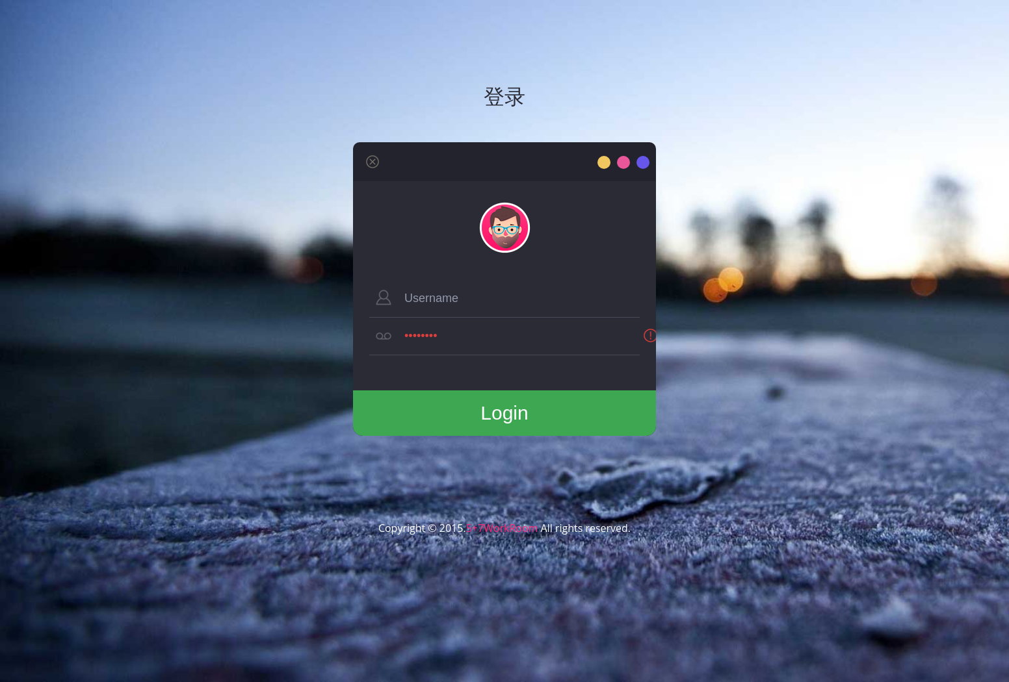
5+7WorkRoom (502, 528)
